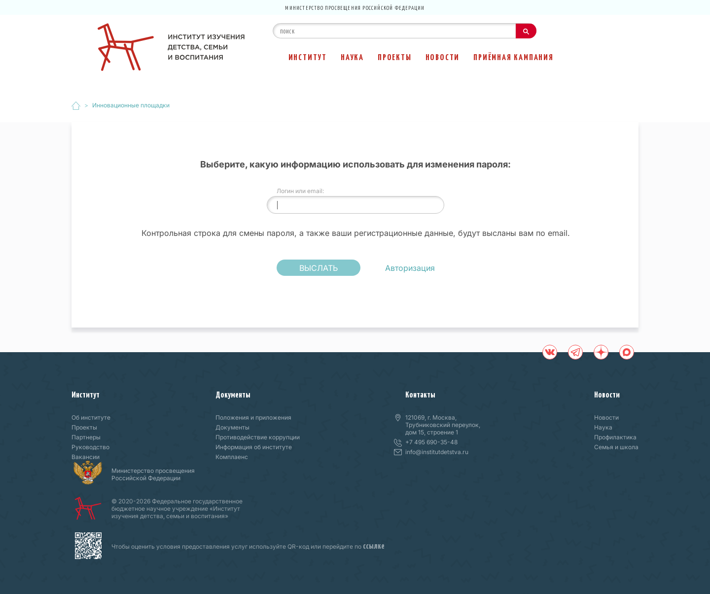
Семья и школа (616, 447)
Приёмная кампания (513, 56)
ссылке (374, 545)
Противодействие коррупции (257, 437)
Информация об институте (253, 447)
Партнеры (86, 437)
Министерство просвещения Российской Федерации (355, 7)
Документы (232, 394)
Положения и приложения (253, 417)
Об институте (90, 417)
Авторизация (410, 268)
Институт (307, 56)
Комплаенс (231, 457)
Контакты (420, 394)
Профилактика (615, 437)
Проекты (395, 56)
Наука (352, 56)
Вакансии (85, 457)
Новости (443, 56)
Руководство (90, 447)
